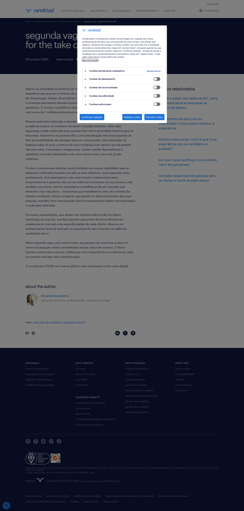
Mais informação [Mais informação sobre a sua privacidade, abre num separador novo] (90, 60)
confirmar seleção (92, 117)
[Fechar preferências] (6, 505)
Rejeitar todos (132, 117)
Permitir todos (154, 117)
